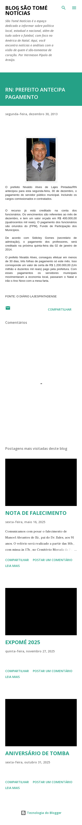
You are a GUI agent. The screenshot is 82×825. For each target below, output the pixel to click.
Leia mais (12, 566)
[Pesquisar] (63, 7)
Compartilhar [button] (60, 309)
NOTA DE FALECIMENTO (35, 512)
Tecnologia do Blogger (41, 813)
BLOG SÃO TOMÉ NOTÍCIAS (26, 10)
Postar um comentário (52, 560)
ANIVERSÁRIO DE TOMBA (37, 753)
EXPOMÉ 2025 (22, 642)
